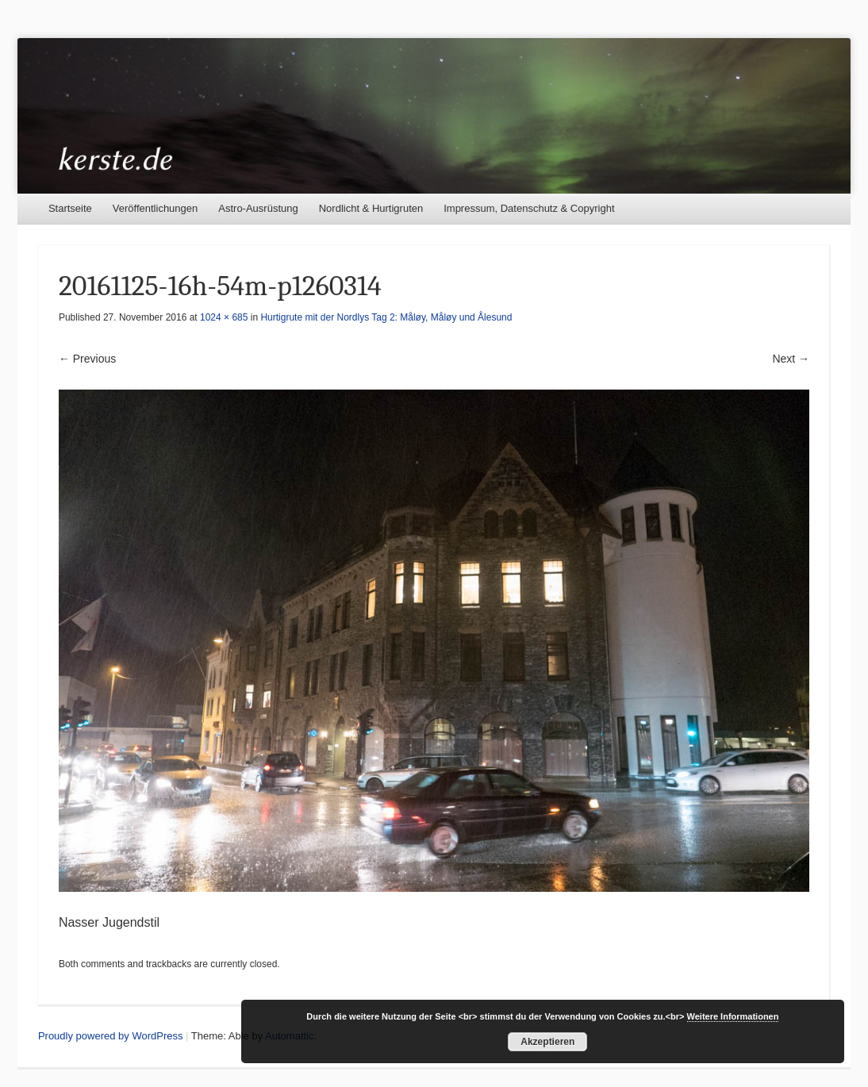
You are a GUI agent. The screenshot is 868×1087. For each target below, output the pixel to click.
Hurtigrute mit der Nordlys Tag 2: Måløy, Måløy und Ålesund (386, 317)
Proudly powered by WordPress (110, 1036)
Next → (790, 358)
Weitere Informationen (733, 1016)
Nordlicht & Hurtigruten (371, 208)
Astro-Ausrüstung (258, 208)
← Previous (87, 358)
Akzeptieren (547, 1041)
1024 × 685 (224, 317)
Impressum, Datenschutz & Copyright (529, 208)
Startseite (70, 208)
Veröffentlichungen (155, 208)
